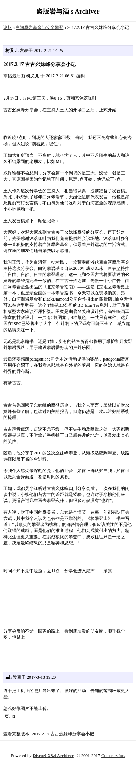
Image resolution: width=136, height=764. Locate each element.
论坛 (7, 27)
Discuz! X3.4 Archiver (53, 755)
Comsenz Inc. (113, 755)
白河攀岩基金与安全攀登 (39, 27)
